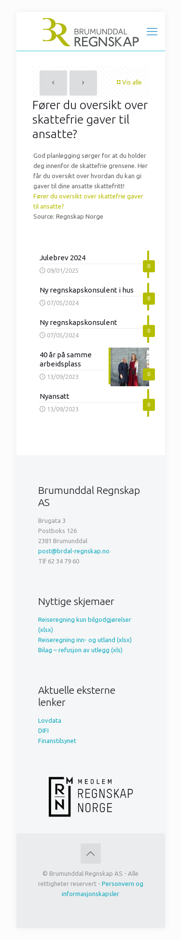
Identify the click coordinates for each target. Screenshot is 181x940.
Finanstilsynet (57, 740)
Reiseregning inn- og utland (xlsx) (85, 639)
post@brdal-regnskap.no (74, 550)
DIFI (43, 730)
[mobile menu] (152, 31)
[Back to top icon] (91, 853)
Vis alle (129, 82)
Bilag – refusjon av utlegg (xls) (80, 649)
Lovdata (49, 720)
